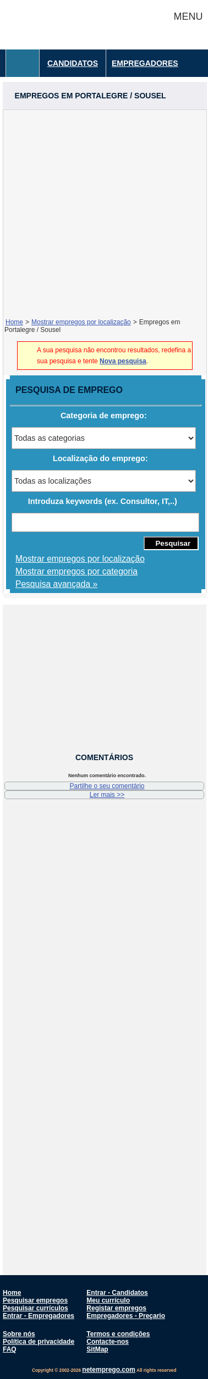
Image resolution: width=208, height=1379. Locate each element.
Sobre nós (19, 1334)
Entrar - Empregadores (38, 1316)
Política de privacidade (38, 1341)
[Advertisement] (103, 213)
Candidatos (72, 63)
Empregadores (145, 63)
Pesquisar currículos (35, 1308)
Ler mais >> (107, 795)
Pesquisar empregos (35, 1300)
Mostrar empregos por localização (81, 322)
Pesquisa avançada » (56, 584)
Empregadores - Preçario (125, 1316)
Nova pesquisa (123, 361)
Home (14, 322)
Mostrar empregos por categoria (76, 571)
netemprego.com (108, 1370)
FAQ (10, 1349)
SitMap (97, 1349)
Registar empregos (116, 1308)
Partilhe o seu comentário (106, 786)
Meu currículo (108, 1300)
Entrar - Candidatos (116, 1293)
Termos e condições (118, 1334)
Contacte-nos (107, 1341)
